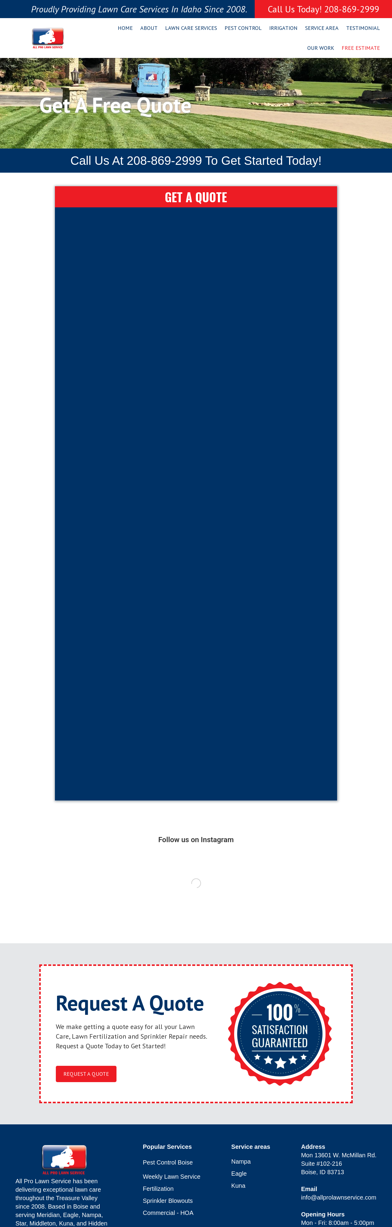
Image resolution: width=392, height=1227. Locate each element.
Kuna (238, 1186)
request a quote (86, 1073)
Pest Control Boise (168, 1162)
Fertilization (158, 1189)
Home (125, 27)
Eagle (239, 1174)
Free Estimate (361, 47)
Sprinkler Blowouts (168, 1201)
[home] (48, 38)
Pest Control (243, 27)
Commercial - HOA (168, 1213)
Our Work (320, 47)
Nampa (240, 1161)
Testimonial (363, 27)
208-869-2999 (164, 160)
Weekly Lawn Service (171, 1177)
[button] (146, 28)
